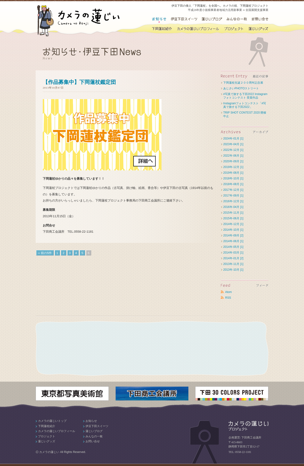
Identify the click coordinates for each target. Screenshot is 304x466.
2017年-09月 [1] (233, 195)
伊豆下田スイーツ (184, 19)
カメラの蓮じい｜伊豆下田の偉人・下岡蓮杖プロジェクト (78, 21)
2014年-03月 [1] (233, 252)
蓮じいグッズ (258, 29)
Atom (228, 292)
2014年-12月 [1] (233, 224)
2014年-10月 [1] (233, 229)
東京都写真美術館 (72, 393)
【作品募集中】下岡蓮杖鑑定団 (79, 82)
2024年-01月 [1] (233, 138)
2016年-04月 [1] (233, 207)
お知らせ (91, 421)
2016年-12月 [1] (233, 201)
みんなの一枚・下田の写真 (236, 19)
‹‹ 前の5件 (45, 253)
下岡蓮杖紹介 (162, 29)
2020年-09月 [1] (233, 161)
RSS (228, 297)
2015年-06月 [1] (233, 218)
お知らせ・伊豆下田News (159, 19)
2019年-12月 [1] (233, 167)
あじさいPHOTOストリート (241, 88)
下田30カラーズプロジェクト (231, 393)
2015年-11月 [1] (233, 212)
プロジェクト (46, 436)
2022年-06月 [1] (233, 155)
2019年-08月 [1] (233, 172)
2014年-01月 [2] (233, 258)
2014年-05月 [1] (233, 247)
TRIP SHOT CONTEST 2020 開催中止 (244, 114)
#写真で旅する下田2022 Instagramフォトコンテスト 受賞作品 (245, 95)
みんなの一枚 (94, 436)
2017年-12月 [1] (233, 190)
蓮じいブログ (212, 19)
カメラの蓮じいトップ (52, 421)
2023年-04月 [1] (233, 144)
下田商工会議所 (152, 393)
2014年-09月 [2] (233, 235)
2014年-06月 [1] (233, 241)
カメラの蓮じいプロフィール (198, 29)
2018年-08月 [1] (233, 184)
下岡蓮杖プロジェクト (234, 29)
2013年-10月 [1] (233, 269)
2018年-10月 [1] (233, 178)
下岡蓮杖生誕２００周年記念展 (243, 82)
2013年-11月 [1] (233, 264)
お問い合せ (260, 19)
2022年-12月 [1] (233, 150)
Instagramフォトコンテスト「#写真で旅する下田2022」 (244, 105)
